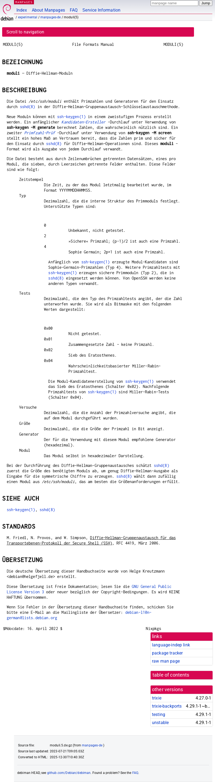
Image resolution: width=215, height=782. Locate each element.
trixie (156, 698)
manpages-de (50, 17)
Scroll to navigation (25, 32)
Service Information (101, 10)
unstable (160, 722)
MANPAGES (24, 2)
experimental (27, 17)
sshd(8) (27, 106)
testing (158, 714)
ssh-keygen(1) (71, 116)
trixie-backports (167, 706)
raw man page (166, 661)
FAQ (74, 10)
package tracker (167, 653)
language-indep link (171, 644)
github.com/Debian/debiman (69, 773)
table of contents (170, 675)
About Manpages (48, 10)
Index (21, 10)
